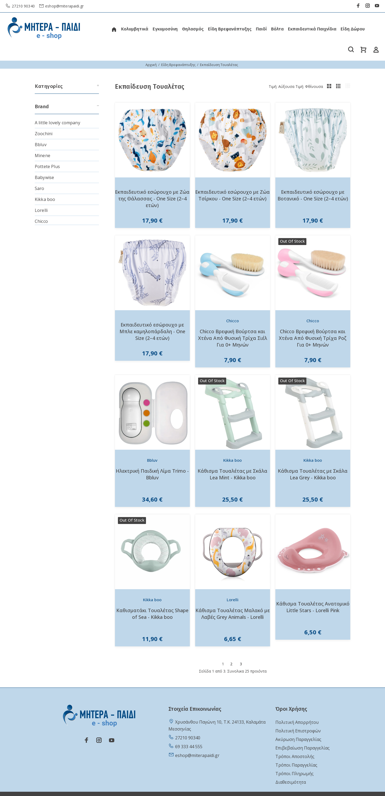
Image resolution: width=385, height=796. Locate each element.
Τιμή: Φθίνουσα (309, 86)
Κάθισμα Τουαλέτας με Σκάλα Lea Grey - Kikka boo (313, 474)
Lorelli (41, 210)
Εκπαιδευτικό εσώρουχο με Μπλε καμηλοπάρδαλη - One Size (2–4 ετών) (152, 331)
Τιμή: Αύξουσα (281, 86)
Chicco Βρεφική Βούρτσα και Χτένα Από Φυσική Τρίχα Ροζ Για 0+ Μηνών (312, 338)
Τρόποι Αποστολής (294, 756)
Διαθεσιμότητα (290, 782)
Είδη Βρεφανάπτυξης (178, 64)
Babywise (44, 177)
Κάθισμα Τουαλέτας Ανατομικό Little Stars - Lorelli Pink (312, 606)
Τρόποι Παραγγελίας (296, 765)
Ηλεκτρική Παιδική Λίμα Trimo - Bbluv (152, 474)
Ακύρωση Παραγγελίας (298, 739)
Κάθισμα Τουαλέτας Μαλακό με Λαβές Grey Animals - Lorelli (232, 613)
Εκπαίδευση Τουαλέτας (219, 64)
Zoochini (43, 134)
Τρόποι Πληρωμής (294, 773)
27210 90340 (23, 6)
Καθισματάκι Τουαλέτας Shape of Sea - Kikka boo (152, 613)
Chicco (41, 221)
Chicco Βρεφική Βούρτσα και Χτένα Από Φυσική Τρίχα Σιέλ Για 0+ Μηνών (232, 338)
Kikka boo (45, 199)
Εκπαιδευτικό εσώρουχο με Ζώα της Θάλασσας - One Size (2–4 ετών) (152, 198)
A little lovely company (57, 123)
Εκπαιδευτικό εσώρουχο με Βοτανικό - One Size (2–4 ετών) (313, 195)
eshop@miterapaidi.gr (64, 6)
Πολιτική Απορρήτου (297, 722)
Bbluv (41, 144)
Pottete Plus (47, 166)
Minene (42, 155)
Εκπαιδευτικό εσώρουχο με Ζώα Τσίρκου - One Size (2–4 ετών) (232, 195)
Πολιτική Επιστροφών (298, 731)
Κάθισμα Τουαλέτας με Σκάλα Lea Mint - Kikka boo (232, 474)
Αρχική (151, 64)
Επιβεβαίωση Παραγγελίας (302, 748)
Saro (39, 188)
